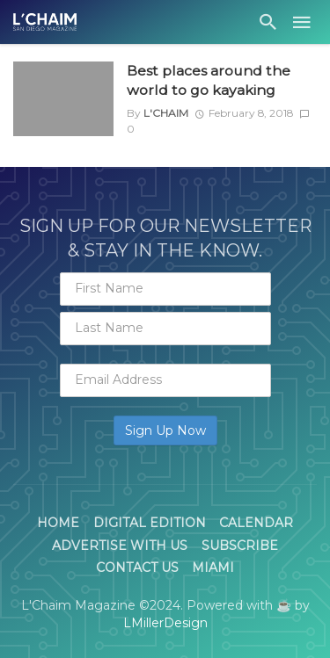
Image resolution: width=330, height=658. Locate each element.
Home (58, 523)
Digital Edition (149, 523)
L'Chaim (165, 112)
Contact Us (137, 567)
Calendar (256, 523)
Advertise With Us (119, 545)
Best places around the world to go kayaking (208, 80)
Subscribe (240, 545)
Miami (213, 567)
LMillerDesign (165, 623)
